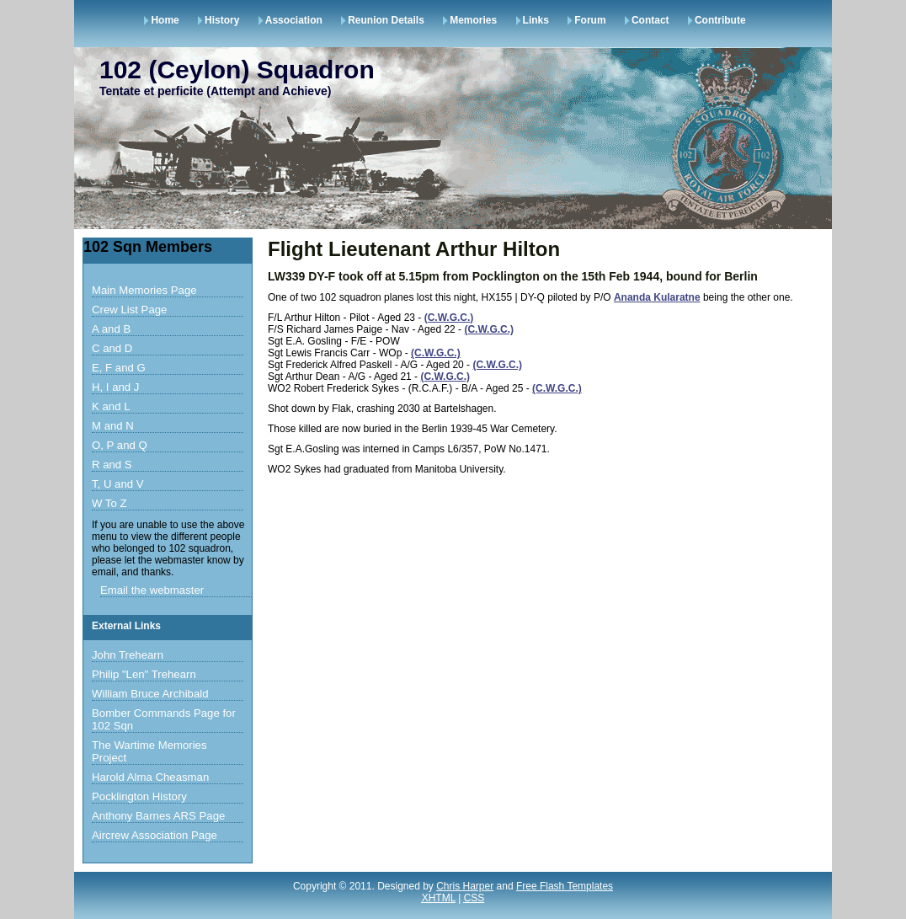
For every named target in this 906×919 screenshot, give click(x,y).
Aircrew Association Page (154, 835)
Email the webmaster (152, 590)
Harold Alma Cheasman (150, 777)
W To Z (109, 503)
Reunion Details (386, 20)
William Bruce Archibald (150, 693)
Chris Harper (464, 886)
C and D (112, 348)
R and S (112, 464)
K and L (111, 406)
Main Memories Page (144, 290)
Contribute (720, 20)
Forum (589, 20)
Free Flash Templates (564, 886)
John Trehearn (127, 655)
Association (293, 20)
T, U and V (118, 484)
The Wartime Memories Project (149, 751)
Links (536, 20)
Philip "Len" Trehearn (144, 674)
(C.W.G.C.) (449, 317)
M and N (113, 425)
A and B (111, 329)
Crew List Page (129, 309)
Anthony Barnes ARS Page (158, 815)
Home (165, 20)
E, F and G (119, 367)
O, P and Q (119, 445)
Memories (473, 20)
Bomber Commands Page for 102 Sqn (164, 719)
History (222, 20)
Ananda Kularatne (657, 297)
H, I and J (115, 387)
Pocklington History (139, 796)
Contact (650, 20)
